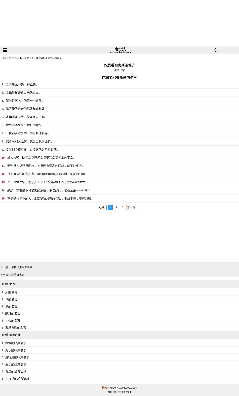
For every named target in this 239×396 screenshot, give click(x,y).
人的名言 (11, 292)
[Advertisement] (99, 23)
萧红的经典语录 (15, 371)
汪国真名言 (18, 274)
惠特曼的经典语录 (17, 357)
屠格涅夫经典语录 (22, 267)
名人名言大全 (27, 58)
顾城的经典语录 (15, 343)
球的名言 (11, 299)
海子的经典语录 (15, 350)
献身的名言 (12, 313)
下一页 (131, 207)
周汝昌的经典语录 (17, 378)
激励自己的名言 (15, 327)
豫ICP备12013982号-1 (119, 392)
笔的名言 (11, 306)
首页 (14, 58)
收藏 (102, 207)
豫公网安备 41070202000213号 (121, 387)
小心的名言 (12, 320)
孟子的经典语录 (15, 364)
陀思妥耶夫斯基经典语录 (49, 58)
